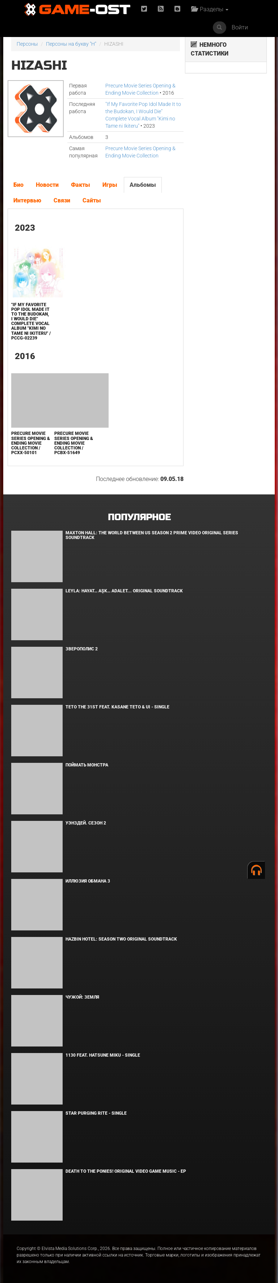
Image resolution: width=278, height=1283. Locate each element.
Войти (240, 27)
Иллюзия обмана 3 (88, 881)
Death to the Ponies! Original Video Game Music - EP (126, 1171)
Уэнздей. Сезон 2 (86, 823)
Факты (80, 184)
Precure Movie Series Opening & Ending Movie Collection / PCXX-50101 (30, 443)
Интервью (27, 200)
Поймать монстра (87, 765)
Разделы (209, 9)
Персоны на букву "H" (71, 44)
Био (18, 184)
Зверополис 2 (82, 648)
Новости (47, 184)
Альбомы (143, 184)
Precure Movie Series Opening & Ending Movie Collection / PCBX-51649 (73, 443)
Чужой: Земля (82, 997)
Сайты (92, 200)
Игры (109, 184)
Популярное (139, 517)
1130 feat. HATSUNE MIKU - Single (103, 1055)
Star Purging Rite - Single (96, 1113)
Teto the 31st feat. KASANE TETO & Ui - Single (117, 707)
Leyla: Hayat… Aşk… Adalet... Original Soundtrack (124, 590)
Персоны (27, 44)
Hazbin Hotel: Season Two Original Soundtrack (121, 939)
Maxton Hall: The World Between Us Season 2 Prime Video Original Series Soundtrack (152, 535)
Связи (62, 200)
